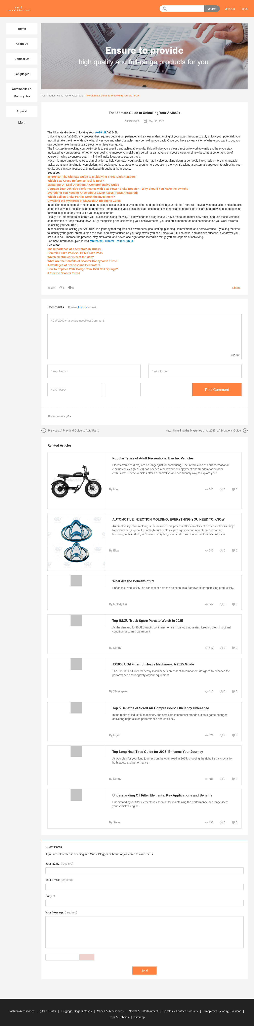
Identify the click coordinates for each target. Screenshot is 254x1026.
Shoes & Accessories (110, 1011)
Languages (21, 74)
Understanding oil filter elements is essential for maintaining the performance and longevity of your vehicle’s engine (170, 804)
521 (209, 735)
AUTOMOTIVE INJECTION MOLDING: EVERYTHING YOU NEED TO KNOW (168, 519)
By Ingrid (114, 735)
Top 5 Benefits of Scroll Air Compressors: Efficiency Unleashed (160, 708)
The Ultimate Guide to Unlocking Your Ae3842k (112, 95)
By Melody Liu (118, 604)
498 (209, 822)
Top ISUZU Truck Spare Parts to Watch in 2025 (147, 620)
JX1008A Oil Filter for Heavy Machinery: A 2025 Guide (153, 664)
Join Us (230, 8)
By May (114, 489)
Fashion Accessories (22, 1011)
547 (209, 604)
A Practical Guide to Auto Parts (79, 430)
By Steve (114, 822)
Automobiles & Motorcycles (22, 92)
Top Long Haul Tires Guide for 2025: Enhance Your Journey (157, 751)
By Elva (114, 550)
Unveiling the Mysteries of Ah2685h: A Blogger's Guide (207, 430)
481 (209, 779)
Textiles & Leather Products (180, 1011)
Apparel (22, 111)
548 (209, 489)
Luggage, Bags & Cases (76, 1011)
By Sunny (115, 647)
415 (209, 691)
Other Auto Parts (74, 95)
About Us (22, 43)
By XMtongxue (118, 691)
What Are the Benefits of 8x (133, 581)
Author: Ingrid (132, 121)
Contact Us (21, 58)
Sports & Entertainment (144, 1011)
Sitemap (139, 1017)
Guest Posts (53, 847)
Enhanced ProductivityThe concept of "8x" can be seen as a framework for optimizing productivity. (173, 587)
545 (209, 550)
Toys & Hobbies (119, 1017)
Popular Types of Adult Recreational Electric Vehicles (153, 458)
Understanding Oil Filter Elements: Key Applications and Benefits (162, 795)
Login (244, 8)
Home (60, 95)
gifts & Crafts (48, 1011)
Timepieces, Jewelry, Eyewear (222, 1011)
